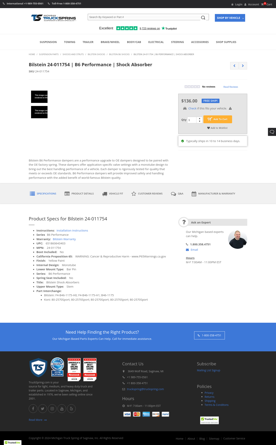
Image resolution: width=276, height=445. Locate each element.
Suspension (48, 42)
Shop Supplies (226, 42)
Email (192, 249)
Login (237, 4)
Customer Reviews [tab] (147, 193)
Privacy (209, 393)
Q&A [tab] (177, 193)
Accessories (200, 42)
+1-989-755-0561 (34, 3)
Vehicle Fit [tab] (112, 193)
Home (179, 438)
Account (251, 4)
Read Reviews (230, 87)
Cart (266, 4)
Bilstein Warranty (64, 239)
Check (192, 108)
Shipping (210, 401)
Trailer (88, 42)
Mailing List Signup (208, 370)
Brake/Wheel (110, 42)
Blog (202, 438)
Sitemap (214, 438)
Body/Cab (134, 42)
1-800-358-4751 (72, 3)
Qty (183, 120)
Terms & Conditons (217, 405)
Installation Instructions (72, 230)
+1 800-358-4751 (137, 383)
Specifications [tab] (43, 193)
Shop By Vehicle (228, 18)
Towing (69, 42)
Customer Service (234, 438)
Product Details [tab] (79, 193)
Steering (177, 42)
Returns (209, 397)
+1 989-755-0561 (137, 377)
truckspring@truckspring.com (145, 389)
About (191, 438)
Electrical (156, 42)
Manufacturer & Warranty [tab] (213, 193)
